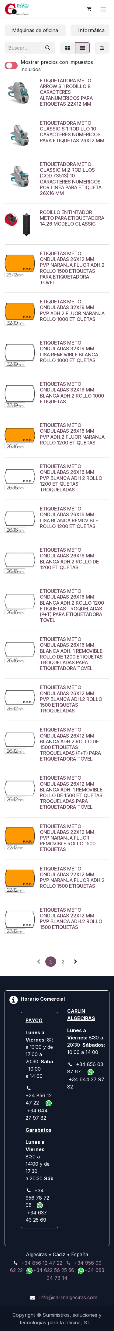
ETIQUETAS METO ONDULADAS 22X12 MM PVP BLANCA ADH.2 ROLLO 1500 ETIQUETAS (71, 918)
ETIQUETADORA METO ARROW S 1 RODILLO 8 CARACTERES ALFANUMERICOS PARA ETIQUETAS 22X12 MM (66, 92)
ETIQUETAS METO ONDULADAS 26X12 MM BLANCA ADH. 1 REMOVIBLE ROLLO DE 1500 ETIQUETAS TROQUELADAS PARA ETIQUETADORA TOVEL (71, 792)
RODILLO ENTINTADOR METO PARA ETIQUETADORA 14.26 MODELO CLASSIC (72, 218)
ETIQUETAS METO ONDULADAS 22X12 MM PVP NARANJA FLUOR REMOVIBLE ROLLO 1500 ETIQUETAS (67, 837)
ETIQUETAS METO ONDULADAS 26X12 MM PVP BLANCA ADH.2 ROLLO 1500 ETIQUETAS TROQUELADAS (71, 699)
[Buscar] (47, 48)
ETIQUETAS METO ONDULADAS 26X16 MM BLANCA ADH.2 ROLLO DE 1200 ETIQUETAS (69, 558)
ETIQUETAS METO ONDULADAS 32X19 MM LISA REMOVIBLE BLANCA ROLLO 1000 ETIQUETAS (69, 351)
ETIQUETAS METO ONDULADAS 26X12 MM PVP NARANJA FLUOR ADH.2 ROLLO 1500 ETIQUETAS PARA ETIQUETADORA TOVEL (72, 268)
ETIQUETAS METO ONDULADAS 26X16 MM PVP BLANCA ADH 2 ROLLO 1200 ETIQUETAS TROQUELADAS (71, 478)
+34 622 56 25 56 (54, 1270)
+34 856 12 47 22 (41, 1263)
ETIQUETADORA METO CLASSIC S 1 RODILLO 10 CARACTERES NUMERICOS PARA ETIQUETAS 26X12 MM (72, 132)
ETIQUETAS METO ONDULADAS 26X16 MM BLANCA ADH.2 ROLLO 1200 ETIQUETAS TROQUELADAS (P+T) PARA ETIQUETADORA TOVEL (72, 605)
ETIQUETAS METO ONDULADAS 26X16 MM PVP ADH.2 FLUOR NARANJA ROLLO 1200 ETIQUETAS (72, 434)
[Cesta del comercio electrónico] (89, 9)
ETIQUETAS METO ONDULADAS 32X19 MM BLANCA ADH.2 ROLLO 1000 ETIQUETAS (72, 393)
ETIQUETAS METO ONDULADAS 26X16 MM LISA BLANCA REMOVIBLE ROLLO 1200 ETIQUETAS (69, 517)
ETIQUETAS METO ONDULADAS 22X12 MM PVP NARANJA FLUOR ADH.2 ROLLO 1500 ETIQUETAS (72, 877)
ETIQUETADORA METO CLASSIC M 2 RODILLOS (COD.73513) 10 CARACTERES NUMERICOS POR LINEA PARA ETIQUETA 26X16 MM (71, 178)
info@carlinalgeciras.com (68, 1297)
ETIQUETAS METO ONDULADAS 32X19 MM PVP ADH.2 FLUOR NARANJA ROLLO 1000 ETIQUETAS (72, 310)
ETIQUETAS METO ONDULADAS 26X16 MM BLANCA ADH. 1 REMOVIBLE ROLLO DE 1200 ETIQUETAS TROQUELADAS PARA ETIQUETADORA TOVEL (71, 653)
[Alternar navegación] (103, 8)
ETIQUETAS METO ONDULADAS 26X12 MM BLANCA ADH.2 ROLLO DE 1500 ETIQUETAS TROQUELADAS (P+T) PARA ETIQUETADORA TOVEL (70, 744)
